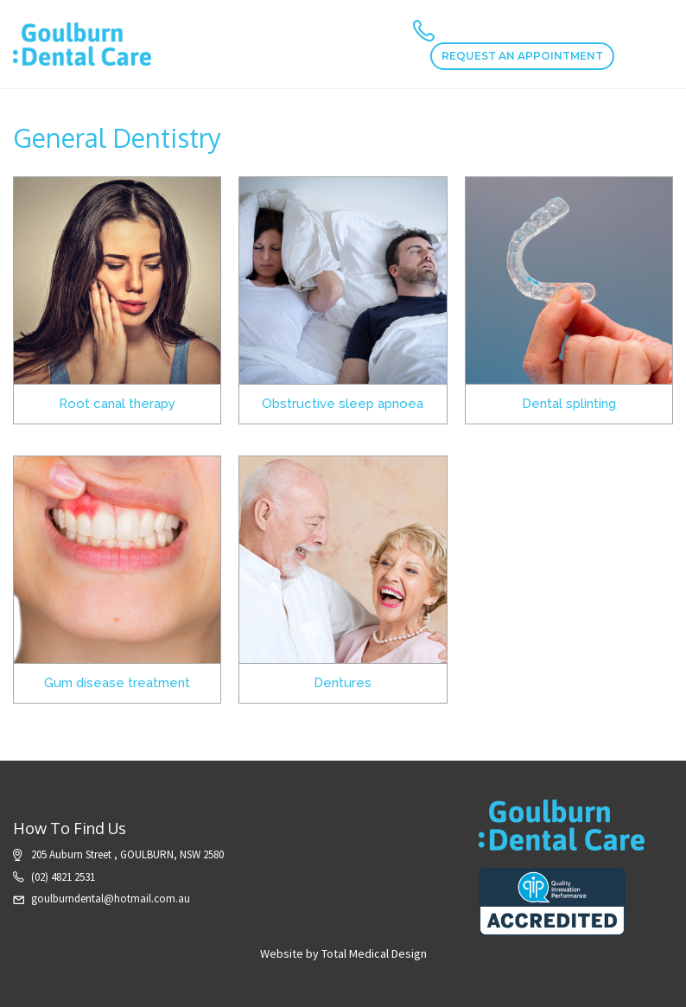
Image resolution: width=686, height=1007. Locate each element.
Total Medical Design (374, 953)
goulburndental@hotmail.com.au (110, 898)
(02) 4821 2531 (63, 877)
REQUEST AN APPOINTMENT (522, 55)
